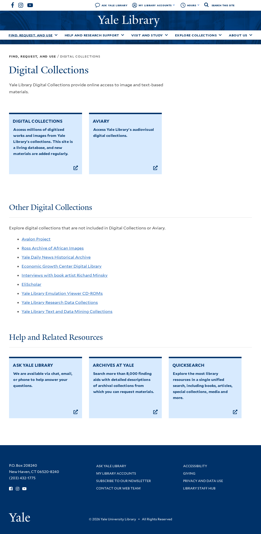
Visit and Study (147, 35)
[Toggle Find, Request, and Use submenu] (56, 35)
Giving (189, 473)
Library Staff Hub (199, 488)
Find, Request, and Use (31, 35)
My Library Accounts (155, 5)
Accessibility (195, 466)
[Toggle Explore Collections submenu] (220, 35)
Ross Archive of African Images (53, 248)
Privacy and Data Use (203, 481)
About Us (238, 35)
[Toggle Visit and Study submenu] (166, 35)
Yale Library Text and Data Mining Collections (67, 311)
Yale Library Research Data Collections (60, 302)
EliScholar (31, 284)
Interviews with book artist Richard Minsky (65, 275)
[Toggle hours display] (198, 5)
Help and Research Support (92, 35)
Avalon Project (36, 239)
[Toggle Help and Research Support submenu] (122, 35)
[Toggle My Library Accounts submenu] (174, 5)
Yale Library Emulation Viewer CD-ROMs (62, 293)
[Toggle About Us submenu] (250, 35)
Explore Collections (196, 35)
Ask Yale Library (115, 5)
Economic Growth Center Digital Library (62, 266)
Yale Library (130, 20)
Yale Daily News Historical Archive (56, 257)
